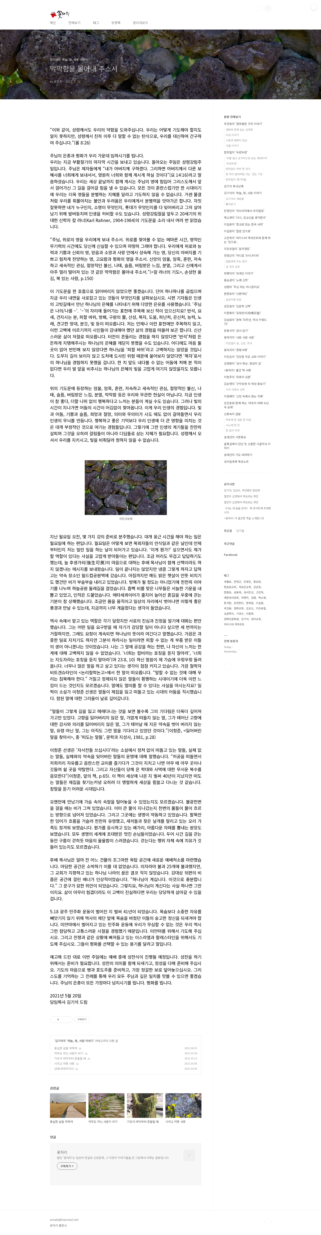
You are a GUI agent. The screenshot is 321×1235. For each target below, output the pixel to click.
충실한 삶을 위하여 (65, 1048)
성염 (253, 598)
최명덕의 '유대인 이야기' (239, 273)
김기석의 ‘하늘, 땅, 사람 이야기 (74, 1041)
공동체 (237, 592)
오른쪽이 (229, 614)
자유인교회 (245, 587)
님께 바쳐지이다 (64, 1069)
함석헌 (227, 603)
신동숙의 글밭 (232, 414)
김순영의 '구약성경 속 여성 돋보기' (245, 384)
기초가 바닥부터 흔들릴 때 (70, 1058)
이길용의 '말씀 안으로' (237, 231)
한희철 (249, 603)
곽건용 (227, 608)
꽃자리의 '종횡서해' (236, 350)
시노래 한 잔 (233, 425)
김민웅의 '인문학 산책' (237, 306)
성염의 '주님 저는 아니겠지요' (242, 287)
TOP (267, 1221)
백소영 (262, 598)
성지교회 (256, 619)
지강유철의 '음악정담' (237, 249)
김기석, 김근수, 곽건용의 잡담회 (242, 490)
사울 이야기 (232, 146)
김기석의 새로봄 (235, 199)
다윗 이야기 (232, 135)
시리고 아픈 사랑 (64, 1063)
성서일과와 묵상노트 (236, 461)
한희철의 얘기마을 (236, 179)
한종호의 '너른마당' (236, 294)
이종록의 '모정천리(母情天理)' (242, 313)
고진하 (259, 592)
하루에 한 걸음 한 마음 (238, 420)
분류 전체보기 (232, 117)
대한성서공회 (231, 598)
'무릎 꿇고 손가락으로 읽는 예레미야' (247, 158)
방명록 (116, 22)
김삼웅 (257, 587)
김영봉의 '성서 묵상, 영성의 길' (243, 363)
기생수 (240, 614)
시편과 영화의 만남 (236, 140)
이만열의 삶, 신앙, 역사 (239, 343)
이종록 (249, 614)
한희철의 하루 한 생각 (238, 169)
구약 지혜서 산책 (235, 389)
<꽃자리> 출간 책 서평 (237, 370)
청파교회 (239, 608)
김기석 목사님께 (233, 186)
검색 (258, 8)
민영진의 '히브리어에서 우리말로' (244, 211)
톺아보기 (231, 204)
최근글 (228, 531)
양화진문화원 (231, 619)
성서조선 (248, 592)
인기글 (240, 531)
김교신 (249, 608)
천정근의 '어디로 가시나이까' (241, 255)
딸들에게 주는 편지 (236, 261)
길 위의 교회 (233, 267)
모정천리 (239, 603)
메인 (53, 22)
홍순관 (257, 582)
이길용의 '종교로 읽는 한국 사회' (243, 224)
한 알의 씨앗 (233, 430)
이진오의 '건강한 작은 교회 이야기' (245, 357)
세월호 (227, 582)
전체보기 (74, 22)
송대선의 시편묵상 (235, 437)
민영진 (247, 582)
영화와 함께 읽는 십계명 (239, 130)
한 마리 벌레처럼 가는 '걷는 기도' (244, 174)
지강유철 (261, 608)
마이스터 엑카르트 (234, 624)
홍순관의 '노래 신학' (236, 280)
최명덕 (245, 598)
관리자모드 (140, 22)
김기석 (245, 619)
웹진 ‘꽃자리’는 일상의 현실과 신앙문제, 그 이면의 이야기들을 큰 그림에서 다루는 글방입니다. (113, 1158)
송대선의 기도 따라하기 (238, 455)
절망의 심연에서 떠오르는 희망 (241, 496)
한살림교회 (230, 587)
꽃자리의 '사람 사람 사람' (239, 337)
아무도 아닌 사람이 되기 (68, 1053)
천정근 (237, 582)
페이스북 (227, 666)
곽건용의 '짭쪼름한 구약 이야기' (243, 124)
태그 (96, 22)
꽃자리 (62, 1152)
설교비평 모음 (233, 299)
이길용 (259, 603)
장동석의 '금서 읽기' (236, 330)
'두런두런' (231, 163)
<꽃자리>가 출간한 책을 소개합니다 (244, 518)
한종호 (227, 592)
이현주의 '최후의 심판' (237, 377)
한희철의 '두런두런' (236, 152)
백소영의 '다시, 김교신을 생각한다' (245, 217)
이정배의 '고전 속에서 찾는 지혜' (243, 396)
